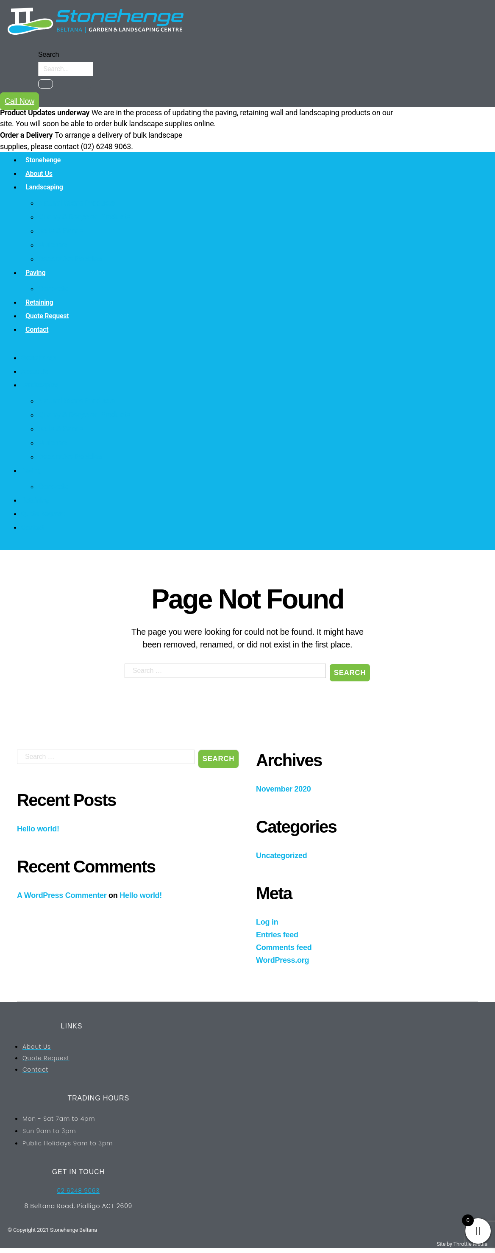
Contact (36, 329)
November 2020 (283, 789)
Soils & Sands (60, 230)
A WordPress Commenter (61, 895)
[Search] (45, 84)
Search (48, 54)
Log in (267, 922)
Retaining (39, 302)
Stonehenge (43, 160)
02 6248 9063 (78, 1190)
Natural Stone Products (76, 202)
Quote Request (47, 316)
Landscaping (44, 187)
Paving (35, 273)
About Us (39, 173)
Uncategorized (281, 855)
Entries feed (277, 935)
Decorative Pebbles (70, 258)
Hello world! (38, 829)
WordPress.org (282, 960)
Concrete (53, 288)
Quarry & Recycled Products (84, 216)
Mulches (52, 244)
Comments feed (284, 947)
